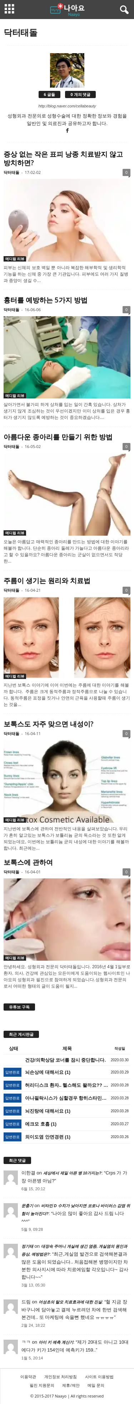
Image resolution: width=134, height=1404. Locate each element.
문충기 (27, 1206)
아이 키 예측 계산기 (56, 1342)
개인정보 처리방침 (60, 1376)
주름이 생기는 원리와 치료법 (47, 580)
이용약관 (28, 1376)
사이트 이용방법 (99, 1376)
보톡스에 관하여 (28, 862)
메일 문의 (96, 1385)
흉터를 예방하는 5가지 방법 (46, 300)
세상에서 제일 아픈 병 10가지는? (72, 1173)
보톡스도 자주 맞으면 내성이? (48, 724)
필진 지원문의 (42, 1385)
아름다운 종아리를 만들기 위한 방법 (58, 437)
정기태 (27, 1246)
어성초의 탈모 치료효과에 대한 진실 (70, 1302)
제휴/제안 (70, 1385)
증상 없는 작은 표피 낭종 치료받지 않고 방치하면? (63, 158)
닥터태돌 (11, 172)
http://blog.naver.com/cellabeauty (67, 106)
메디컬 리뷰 (14, 258)
